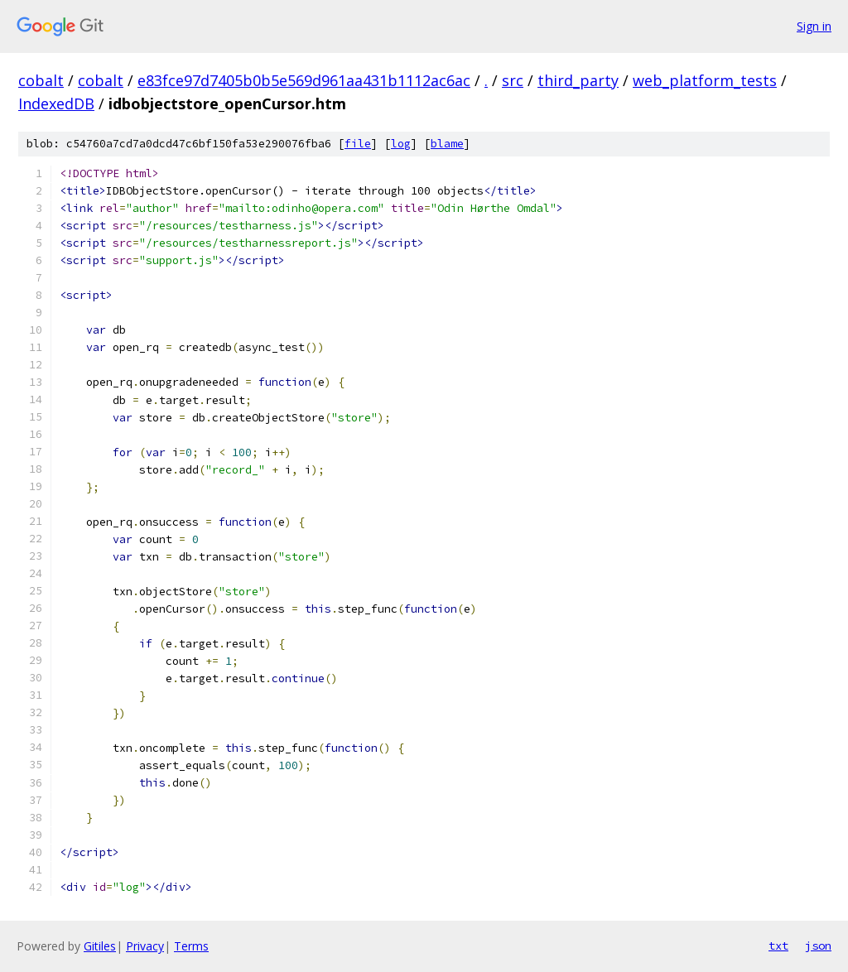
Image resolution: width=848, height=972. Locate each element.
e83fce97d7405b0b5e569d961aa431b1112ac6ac (303, 80)
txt (778, 945)
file (357, 144)
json (818, 945)
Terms (191, 946)
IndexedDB (56, 103)
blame (447, 144)
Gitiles (100, 946)
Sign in (814, 26)
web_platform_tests (705, 80)
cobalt (41, 80)
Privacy (145, 946)
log (401, 144)
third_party (578, 80)
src (512, 80)
